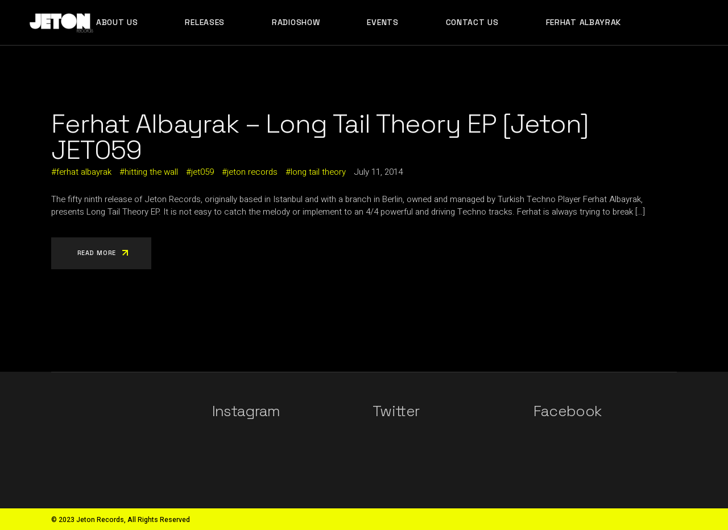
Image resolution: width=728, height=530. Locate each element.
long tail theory (318, 172)
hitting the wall (151, 172)
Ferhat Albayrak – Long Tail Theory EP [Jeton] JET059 (320, 136)
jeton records (252, 172)
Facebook (567, 411)
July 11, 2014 (378, 172)
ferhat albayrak (83, 172)
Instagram (246, 411)
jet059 (202, 172)
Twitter (396, 411)
